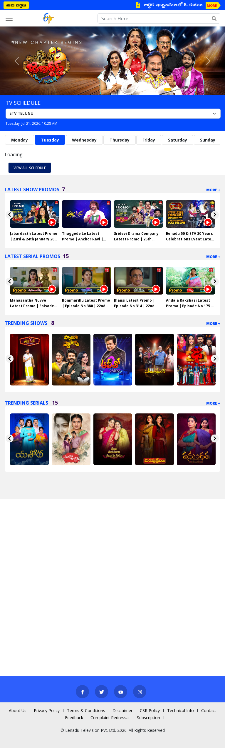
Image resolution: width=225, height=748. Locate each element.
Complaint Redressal (110, 717)
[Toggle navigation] (9, 20)
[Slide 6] (190, 89)
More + (213, 189)
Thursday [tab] (120, 140)
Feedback (74, 717)
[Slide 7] (195, 89)
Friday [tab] (148, 140)
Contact (208, 710)
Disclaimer (122, 710)
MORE (212, 5)
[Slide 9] (203, 89)
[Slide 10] (207, 89)
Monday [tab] (19, 140)
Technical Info (180, 710)
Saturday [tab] (177, 140)
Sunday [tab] (207, 140)
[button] (17, 60)
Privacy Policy (47, 710)
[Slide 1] (167, 89)
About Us (17, 710)
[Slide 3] (178, 89)
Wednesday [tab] (84, 140)
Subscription (148, 717)
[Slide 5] (186, 89)
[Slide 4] (182, 89)
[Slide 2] (174, 89)
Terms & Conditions (86, 710)
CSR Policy (150, 710)
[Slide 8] (199, 89)
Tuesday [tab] (50, 140)
